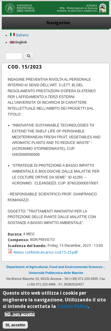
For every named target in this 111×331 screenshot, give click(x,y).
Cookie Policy (72, 308)
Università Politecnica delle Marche (56, 273)
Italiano (19, 35)
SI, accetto (15, 326)
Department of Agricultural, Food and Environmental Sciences (55, 267)
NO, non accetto (19, 315)
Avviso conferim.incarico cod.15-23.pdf (45, 252)
